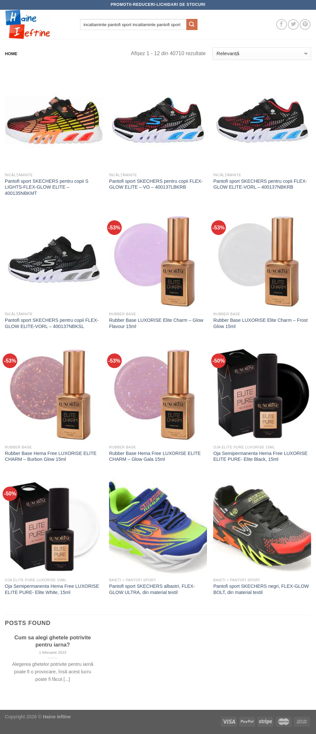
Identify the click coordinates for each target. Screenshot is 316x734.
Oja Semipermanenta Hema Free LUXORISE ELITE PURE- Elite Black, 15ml (260, 456)
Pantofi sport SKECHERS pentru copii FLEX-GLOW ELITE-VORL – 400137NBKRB (260, 184)
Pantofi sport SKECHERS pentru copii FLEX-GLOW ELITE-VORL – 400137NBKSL (52, 323)
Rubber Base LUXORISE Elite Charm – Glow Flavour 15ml (156, 323)
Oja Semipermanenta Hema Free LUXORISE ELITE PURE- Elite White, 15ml (52, 589)
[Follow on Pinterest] (305, 24)
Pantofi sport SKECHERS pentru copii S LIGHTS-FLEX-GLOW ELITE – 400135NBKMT (46, 187)
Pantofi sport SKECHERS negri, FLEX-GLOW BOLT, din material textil (261, 589)
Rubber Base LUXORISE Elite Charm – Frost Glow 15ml (260, 323)
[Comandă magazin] (262, 53)
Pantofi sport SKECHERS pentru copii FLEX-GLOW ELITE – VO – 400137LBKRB (156, 184)
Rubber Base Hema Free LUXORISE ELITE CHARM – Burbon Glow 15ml (51, 456)
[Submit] (192, 24)
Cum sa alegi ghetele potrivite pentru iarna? (52, 641)
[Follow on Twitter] (293, 24)
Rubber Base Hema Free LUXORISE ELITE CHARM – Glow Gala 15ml (155, 456)
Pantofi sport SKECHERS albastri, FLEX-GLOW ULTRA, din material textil (152, 589)
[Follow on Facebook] (281, 24)
